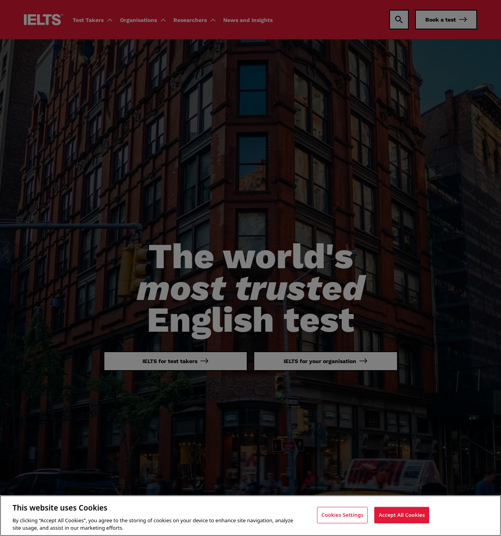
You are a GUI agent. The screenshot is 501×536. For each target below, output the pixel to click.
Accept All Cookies (402, 514)
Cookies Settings (342, 514)
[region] (250, 515)
